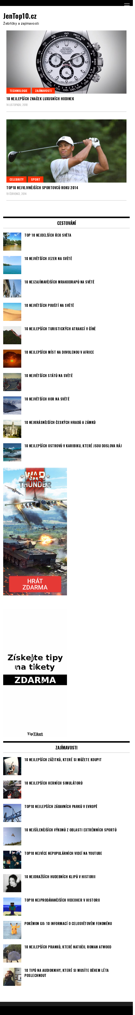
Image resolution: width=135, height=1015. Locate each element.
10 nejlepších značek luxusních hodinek (40, 98)
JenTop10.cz (20, 16)
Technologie (18, 90)
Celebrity (16, 179)
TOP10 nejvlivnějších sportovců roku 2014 (42, 187)
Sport (35, 179)
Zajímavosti (43, 90)
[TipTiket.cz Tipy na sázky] (35, 734)
